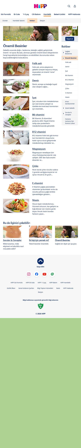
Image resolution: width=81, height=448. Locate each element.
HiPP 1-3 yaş (42, 283)
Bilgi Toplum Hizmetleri (45, 288)
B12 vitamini (39, 131)
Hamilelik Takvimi (19, 21)
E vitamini (37, 183)
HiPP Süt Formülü (17, 283)
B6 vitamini (38, 114)
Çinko (35, 166)
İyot (34, 97)
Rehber (32, 21)
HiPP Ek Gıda (30, 283)
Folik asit (37, 63)
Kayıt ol (70, 39)
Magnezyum (39, 148)
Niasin (35, 200)
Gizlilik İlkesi (11, 288)
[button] (69, 6)
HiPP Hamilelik (65, 283)
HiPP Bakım (53, 283)
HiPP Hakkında (68, 288)
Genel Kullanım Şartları (26, 288)
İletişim (42, 21)
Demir (35, 80)
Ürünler (5, 21)
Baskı (58, 288)
